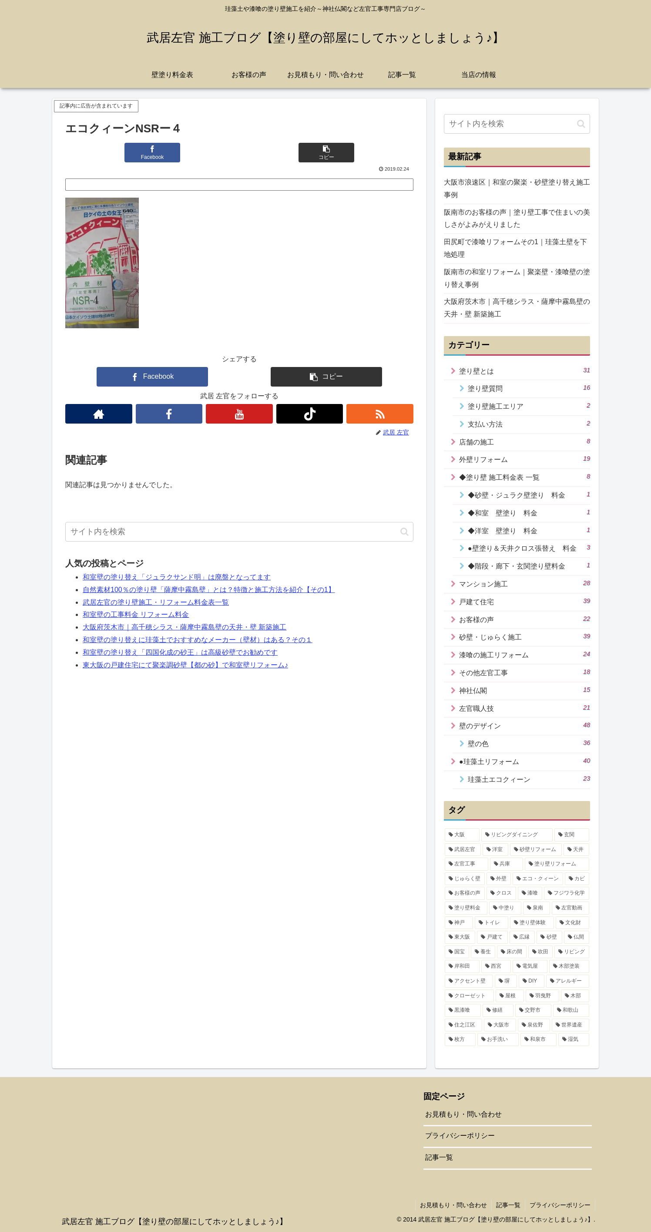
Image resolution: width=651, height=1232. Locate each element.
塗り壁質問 (529, 388)
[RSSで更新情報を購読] (379, 414)
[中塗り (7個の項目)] (505, 908)
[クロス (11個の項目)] (501, 893)
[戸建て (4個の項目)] (492, 937)
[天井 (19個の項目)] (576, 849)
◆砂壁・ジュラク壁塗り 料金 (529, 494)
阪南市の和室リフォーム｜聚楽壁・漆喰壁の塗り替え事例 (517, 278)
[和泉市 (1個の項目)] (538, 1039)
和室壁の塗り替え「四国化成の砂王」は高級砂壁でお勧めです (180, 652)
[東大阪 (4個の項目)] (460, 937)
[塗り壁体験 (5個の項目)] (532, 922)
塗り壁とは (524, 370)
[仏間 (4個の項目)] (576, 937)
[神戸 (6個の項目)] (459, 922)
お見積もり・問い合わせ (463, 1114)
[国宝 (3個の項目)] (457, 952)
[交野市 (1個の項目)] (533, 1010)
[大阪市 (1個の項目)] (500, 1025)
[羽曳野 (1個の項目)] (542, 996)
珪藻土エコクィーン (529, 778)
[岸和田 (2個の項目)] (462, 966)
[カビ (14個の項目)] (577, 878)
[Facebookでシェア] (152, 152)
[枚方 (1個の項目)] (460, 1039)
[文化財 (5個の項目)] (572, 922)
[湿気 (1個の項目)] (573, 1039)
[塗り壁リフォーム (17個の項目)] (557, 864)
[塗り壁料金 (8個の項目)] (466, 908)
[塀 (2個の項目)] (506, 981)
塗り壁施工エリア (529, 405)
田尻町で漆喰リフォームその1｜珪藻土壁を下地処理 (515, 248)
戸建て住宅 (524, 601)
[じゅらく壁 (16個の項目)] (465, 878)
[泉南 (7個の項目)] (536, 908)
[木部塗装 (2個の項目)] (569, 966)
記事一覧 (439, 1157)
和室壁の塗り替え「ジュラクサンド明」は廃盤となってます (177, 577)
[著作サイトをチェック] (98, 414)
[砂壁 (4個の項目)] (549, 937)
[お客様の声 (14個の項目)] (465, 893)
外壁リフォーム (524, 459)
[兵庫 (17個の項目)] (506, 864)
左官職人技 (524, 708)
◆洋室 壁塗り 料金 (529, 530)
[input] (239, 532)
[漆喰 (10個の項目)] (530, 893)
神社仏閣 (524, 690)
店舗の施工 (524, 441)
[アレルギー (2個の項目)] (567, 981)
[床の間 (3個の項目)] (512, 952)
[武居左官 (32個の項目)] (463, 849)
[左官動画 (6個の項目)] (570, 908)
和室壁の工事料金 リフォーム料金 (136, 614)
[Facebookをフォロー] (169, 414)
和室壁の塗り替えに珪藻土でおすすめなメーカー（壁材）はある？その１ (197, 639)
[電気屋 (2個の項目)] (530, 966)
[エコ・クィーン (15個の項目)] (538, 878)
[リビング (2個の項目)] (571, 952)
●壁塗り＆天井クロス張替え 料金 (529, 547)
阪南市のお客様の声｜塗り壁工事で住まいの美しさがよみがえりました (517, 219)
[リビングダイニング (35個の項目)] (517, 835)
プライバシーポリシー (460, 1135)
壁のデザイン (524, 725)
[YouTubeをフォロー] (239, 414)
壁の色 (529, 743)
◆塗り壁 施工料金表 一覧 (524, 476)
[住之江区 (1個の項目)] (463, 1025)
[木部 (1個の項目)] (575, 996)
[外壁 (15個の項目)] (499, 878)
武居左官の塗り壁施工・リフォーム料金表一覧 (156, 602)
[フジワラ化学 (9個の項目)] (566, 893)
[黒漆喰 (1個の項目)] (463, 1010)
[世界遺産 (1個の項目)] (570, 1025)
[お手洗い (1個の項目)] (498, 1039)
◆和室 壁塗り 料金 (529, 512)
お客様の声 (524, 619)
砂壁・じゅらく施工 (524, 636)
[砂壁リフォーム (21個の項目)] (536, 849)
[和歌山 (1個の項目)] (571, 1010)
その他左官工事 (524, 672)
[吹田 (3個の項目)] (540, 952)
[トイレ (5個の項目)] (491, 922)
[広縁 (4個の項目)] (522, 937)
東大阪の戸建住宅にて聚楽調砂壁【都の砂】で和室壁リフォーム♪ (185, 665)
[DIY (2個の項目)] (531, 981)
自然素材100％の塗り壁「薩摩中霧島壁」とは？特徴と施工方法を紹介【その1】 (209, 589)
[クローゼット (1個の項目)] (469, 996)
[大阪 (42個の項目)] (462, 835)
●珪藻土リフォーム (524, 761)
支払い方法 (529, 423)
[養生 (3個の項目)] (483, 952)
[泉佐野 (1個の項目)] (534, 1025)
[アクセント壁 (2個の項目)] (469, 981)
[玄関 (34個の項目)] (571, 835)
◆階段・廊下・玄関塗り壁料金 (529, 565)
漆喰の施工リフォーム (524, 654)
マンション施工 (524, 583)
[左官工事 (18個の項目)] (466, 864)
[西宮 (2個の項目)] (496, 966)
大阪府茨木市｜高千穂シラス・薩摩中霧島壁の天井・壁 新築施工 (184, 627)
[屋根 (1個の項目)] (510, 996)
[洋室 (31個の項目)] (495, 849)
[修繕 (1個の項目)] (498, 1010)
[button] (326, 152)
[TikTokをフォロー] (309, 414)
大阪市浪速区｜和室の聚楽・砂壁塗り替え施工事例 (517, 188)
